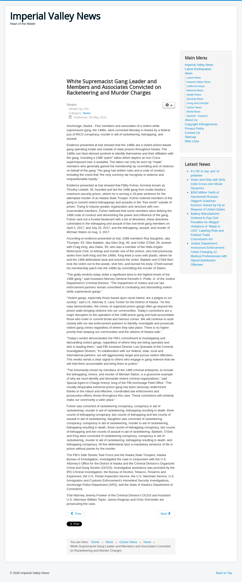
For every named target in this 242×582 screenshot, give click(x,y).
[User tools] (168, 105)
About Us (191, 120)
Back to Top (224, 573)
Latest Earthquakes (198, 69)
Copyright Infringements (201, 124)
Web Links (192, 141)
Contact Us (192, 132)
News (87, 113)
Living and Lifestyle (197, 103)
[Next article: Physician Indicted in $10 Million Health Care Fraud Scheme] (166, 513)
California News (195, 86)
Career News (194, 107)
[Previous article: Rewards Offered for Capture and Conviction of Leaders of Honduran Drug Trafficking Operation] (76, 513)
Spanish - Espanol (196, 115)
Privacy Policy (194, 128)
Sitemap (190, 137)
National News (194, 90)
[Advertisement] (96, 39)
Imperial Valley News (199, 65)
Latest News (193, 77)
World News (193, 111)
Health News (193, 94)
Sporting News (194, 98)
